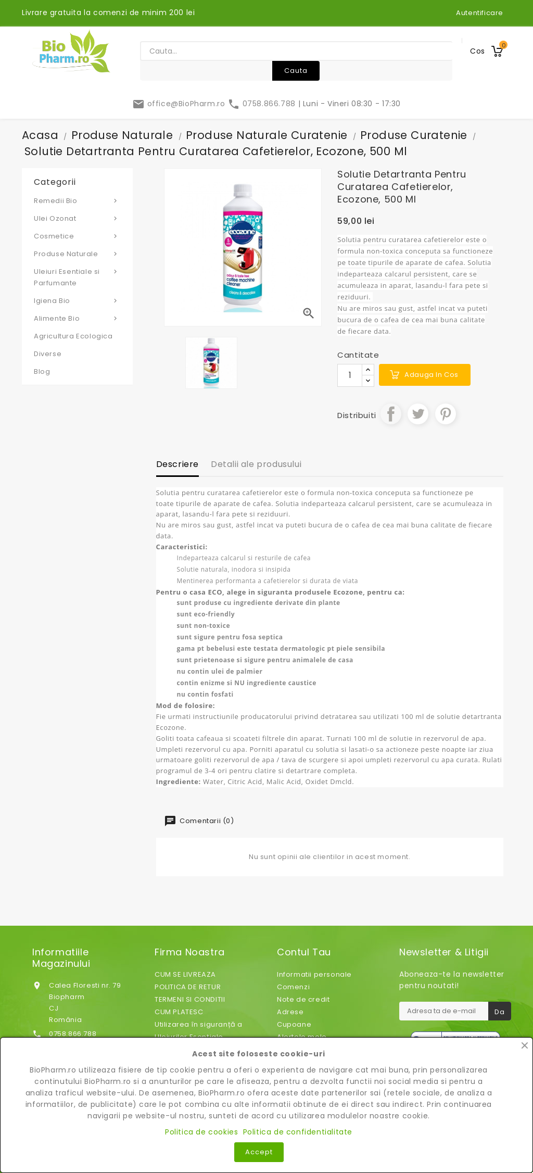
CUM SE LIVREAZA (185, 974)
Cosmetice (77, 236)
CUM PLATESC (179, 1012)
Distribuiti (390, 413)
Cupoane (294, 1024)
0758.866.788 (262, 103)
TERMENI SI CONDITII (190, 999)
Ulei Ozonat (77, 218)
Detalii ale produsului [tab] (256, 464)
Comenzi (293, 987)
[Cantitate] (349, 375)
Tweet (418, 413)
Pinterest (445, 413)
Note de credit (303, 999)
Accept (259, 1152)
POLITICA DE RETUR (188, 987)
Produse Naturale (77, 253)
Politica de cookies (201, 1132)
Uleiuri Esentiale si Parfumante (77, 277)
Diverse (47, 354)
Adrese (290, 1012)
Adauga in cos (431, 375)
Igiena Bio (77, 300)
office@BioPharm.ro (179, 103)
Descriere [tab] (177, 464)
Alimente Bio (77, 318)
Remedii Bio (77, 200)
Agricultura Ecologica (73, 336)
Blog (42, 371)
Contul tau (304, 952)
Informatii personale (314, 974)
